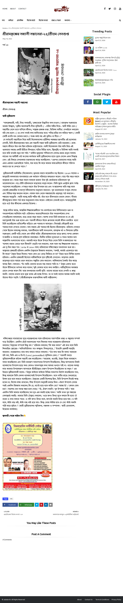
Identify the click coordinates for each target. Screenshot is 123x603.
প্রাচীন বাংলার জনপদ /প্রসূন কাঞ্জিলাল (104, 135)
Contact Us (88, 599)
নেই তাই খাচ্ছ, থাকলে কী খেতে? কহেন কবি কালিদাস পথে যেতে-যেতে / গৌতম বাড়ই (106, 176)
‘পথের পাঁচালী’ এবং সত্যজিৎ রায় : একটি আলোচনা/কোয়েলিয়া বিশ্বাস (107, 155)
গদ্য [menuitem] (3, 20)
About (13, 9)
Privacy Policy (116, 599)
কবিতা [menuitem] (10, 20)
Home (5, 9)
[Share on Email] (51, 505)
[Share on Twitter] (37, 505)
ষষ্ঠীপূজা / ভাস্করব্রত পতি (104, 186)
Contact (22, 9)
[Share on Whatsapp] (26, 505)
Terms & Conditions (102, 599)
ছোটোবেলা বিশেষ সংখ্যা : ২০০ (106, 70)
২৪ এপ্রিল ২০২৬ (101, 48)
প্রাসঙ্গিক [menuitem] (20, 20)
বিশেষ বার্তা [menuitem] (31, 20)
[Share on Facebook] (10, 505)
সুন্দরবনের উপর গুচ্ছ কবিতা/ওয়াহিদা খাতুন (105, 165)
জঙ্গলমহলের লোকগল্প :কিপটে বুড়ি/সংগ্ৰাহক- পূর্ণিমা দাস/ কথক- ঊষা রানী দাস (107, 60)
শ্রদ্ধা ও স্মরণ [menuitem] (56, 20)
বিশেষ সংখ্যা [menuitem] (43, 20)
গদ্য (9, 28)
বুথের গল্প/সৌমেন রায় (102, 38)
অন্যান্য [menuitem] (67, 20)
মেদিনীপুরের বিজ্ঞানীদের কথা (105, 144)
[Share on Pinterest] (41, 505)
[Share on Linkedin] (46, 505)
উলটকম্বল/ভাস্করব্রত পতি (104, 80)
